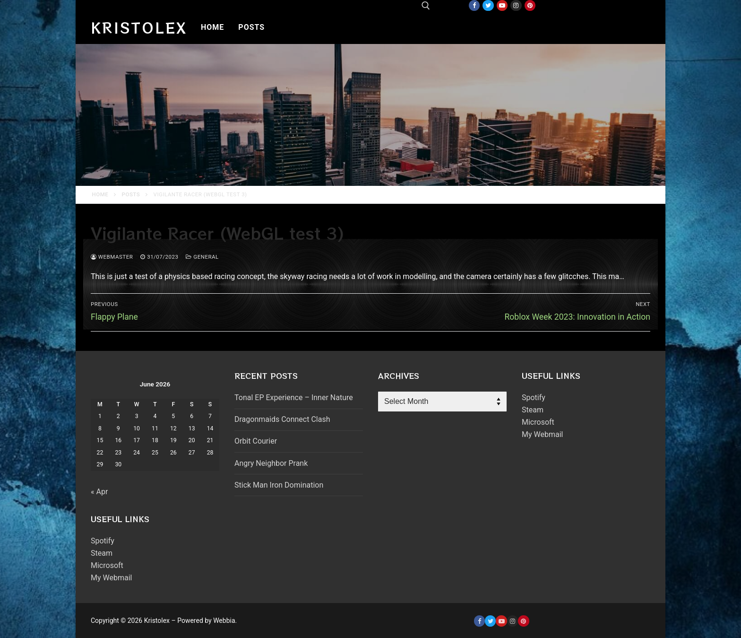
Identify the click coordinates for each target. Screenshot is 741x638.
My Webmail (111, 577)
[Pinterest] (530, 5)
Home (100, 194)
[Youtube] (502, 5)
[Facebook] (474, 5)
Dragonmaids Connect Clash (282, 419)
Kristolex (139, 27)
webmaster (112, 256)
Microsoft (107, 565)
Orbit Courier (255, 441)
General (202, 256)
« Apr (99, 491)
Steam (101, 553)
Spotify (102, 540)
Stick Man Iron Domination (278, 485)
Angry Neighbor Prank (271, 463)
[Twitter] (488, 5)
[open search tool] (426, 5)
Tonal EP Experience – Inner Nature (293, 397)
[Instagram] (515, 5)
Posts (131, 194)
